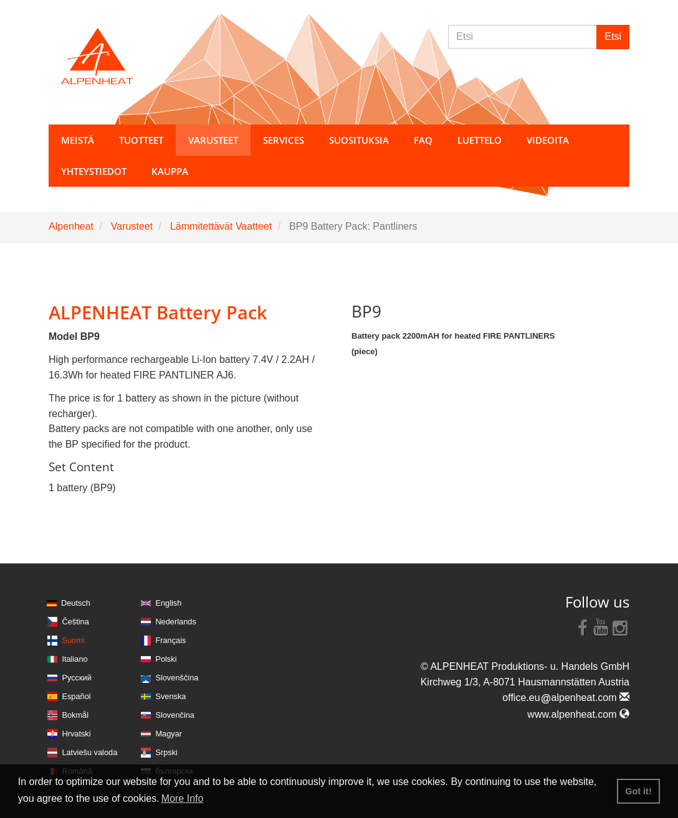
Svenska (170, 696)
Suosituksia (359, 140)
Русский (76, 677)
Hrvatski (76, 733)
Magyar (168, 733)
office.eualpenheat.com (565, 697)
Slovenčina (174, 715)
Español (76, 696)
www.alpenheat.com (578, 714)
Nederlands (175, 621)
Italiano (74, 659)
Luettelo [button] (479, 140)
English (168, 603)
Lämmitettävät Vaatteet (221, 226)
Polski (165, 659)
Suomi (73, 640)
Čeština (75, 621)
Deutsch (75, 603)
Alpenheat (71, 226)
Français (170, 640)
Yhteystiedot (94, 171)
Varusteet (132, 226)
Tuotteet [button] (141, 140)
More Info (182, 798)
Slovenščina (176, 677)
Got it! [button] (638, 791)
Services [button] (283, 140)
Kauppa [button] (169, 171)
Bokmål (75, 715)
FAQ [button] (423, 140)
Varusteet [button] (213, 140)
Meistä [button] (77, 140)
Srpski (166, 752)
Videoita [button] (548, 140)
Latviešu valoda (89, 752)
